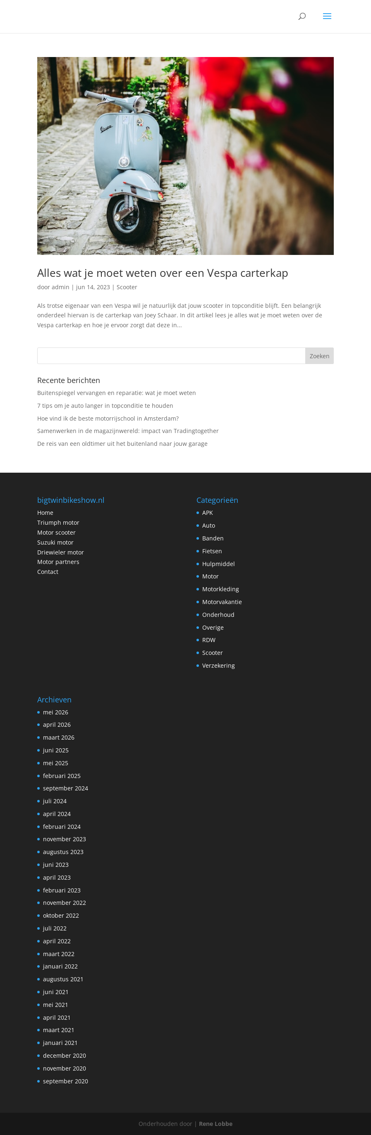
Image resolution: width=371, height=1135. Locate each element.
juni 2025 (56, 750)
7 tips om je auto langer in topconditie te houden (105, 405)
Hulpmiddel (218, 564)
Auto (208, 525)
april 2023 (57, 877)
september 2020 (65, 1081)
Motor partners (58, 562)
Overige (213, 627)
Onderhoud (218, 615)
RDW (208, 640)
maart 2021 (58, 1030)
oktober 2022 (61, 915)
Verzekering (218, 665)
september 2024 (65, 788)
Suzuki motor (55, 542)
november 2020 (64, 1068)
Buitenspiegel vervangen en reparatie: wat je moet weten (116, 393)
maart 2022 (58, 954)
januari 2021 (60, 1043)
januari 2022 (60, 966)
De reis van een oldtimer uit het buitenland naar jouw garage (122, 443)
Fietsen (212, 551)
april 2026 (57, 724)
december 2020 (64, 1055)
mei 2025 (55, 763)
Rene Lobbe (215, 1124)
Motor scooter (56, 532)
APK (207, 512)
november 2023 (64, 839)
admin (60, 287)
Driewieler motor (60, 552)
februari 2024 (62, 826)
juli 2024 (55, 801)
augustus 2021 (63, 979)
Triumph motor (58, 522)
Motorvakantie (222, 602)
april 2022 (57, 941)
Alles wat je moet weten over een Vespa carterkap (162, 272)
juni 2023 (56, 865)
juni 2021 (56, 992)
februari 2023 (62, 890)
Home (45, 512)
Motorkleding (220, 589)
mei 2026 (55, 712)
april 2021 (57, 1017)
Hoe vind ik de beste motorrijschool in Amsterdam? (108, 418)
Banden (213, 538)
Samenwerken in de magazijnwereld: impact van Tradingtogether (128, 431)
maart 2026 (58, 737)
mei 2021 (55, 1005)
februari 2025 (62, 776)
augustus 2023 (63, 852)
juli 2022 (55, 928)
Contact (47, 572)
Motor (210, 576)
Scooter (127, 287)
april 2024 (57, 814)
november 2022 (64, 903)
